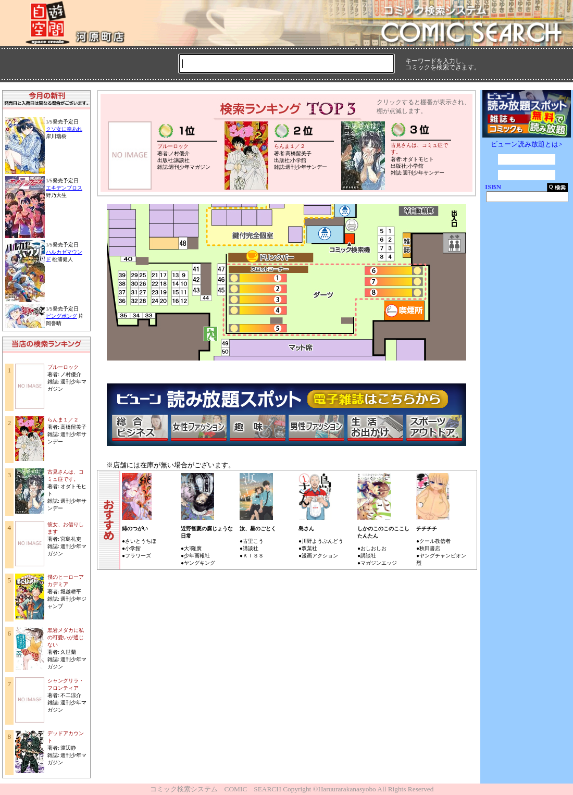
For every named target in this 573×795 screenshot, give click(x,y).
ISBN (493, 187)
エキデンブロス (64, 188)
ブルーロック (63, 367)
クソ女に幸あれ (64, 129)
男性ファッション (316, 428)
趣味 (257, 428)
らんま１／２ (63, 420)
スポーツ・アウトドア (434, 428)
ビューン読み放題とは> (527, 144)
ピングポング (61, 316)
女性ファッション (198, 428)
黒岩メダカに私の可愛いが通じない (65, 637)
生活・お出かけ (375, 428)
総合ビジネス (139, 428)
